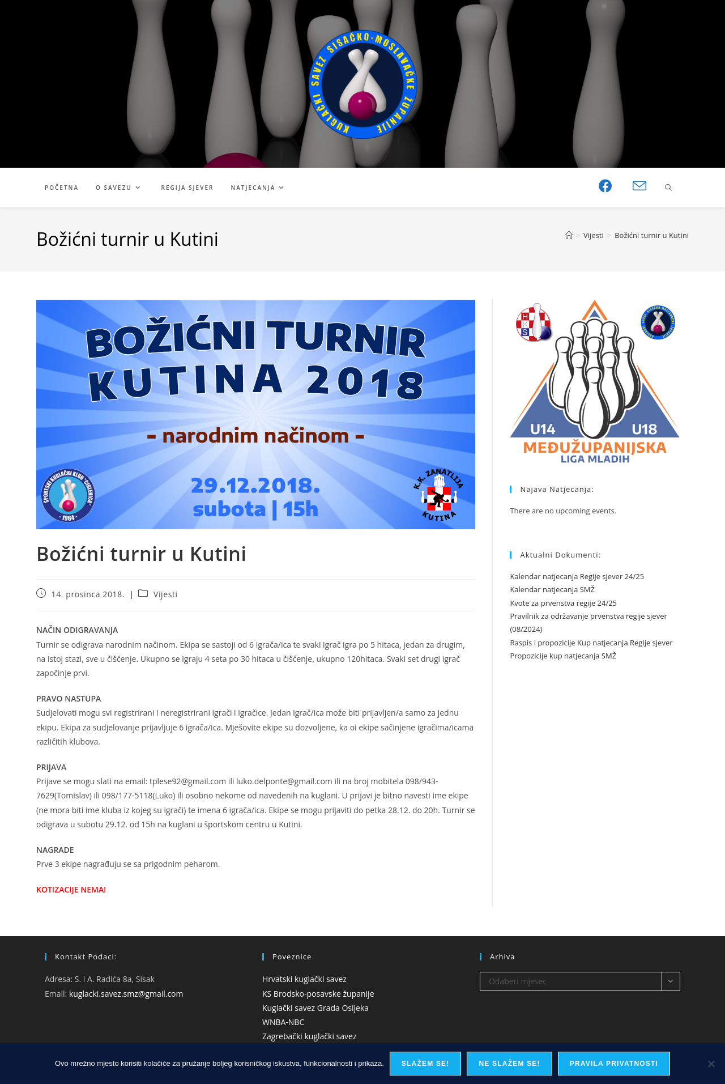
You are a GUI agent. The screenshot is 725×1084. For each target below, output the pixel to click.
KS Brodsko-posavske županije (318, 993)
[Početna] (569, 235)
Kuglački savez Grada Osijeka (315, 1007)
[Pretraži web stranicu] (668, 188)
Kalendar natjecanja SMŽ (552, 589)
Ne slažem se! (509, 1064)
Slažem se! (426, 1064)
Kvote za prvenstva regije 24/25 (563, 603)
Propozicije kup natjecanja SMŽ (563, 656)
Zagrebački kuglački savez (309, 1036)
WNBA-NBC (283, 1022)
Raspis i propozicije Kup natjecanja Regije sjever (591, 642)
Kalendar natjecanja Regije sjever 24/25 (577, 576)
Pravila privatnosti (614, 1064)
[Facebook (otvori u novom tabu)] (605, 186)
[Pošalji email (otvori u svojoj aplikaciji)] (639, 186)
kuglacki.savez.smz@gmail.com (126, 993)
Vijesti (165, 594)
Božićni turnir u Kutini (652, 235)
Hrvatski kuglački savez (304, 979)
